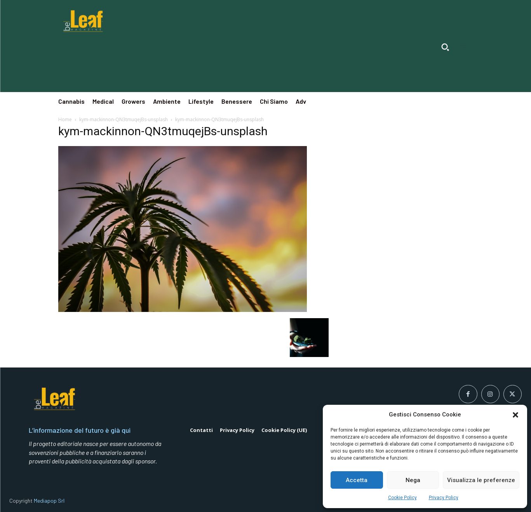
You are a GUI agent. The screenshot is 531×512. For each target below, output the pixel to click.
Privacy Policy (443, 497)
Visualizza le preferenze (481, 480)
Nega (413, 480)
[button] (515, 415)
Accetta (356, 480)
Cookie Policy (402, 497)
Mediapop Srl (49, 500)
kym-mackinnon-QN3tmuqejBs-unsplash (123, 119)
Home (65, 119)
